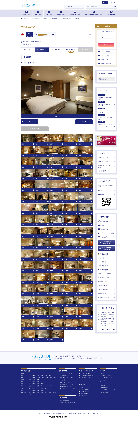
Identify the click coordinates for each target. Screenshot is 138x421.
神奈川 (34, 377)
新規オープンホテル (84, 387)
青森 (30, 375)
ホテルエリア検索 (104, 221)
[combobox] (99, 7)
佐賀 (34, 392)
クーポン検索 (106, 258)
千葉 (43, 377)
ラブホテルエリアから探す (106, 233)
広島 (34, 388)
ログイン (106, 45)
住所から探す (26, 13)
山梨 (34, 379)
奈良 (46, 386)
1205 (86, 122)
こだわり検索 (102, 237)
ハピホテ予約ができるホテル (105, 242)
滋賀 (42, 386)
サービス (102, 153)
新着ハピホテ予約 (84, 391)
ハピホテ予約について (106, 377)
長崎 (38, 392)
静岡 (38, 384)
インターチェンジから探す (66, 373)
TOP (27, 49)
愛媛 (38, 390)
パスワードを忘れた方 (106, 55)
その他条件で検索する (106, 297)
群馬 (55, 377)
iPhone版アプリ (106, 190)
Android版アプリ (106, 194)
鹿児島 (54, 392)
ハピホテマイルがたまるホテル (105, 248)
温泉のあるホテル (106, 293)
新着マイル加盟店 (84, 389)
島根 (42, 388)
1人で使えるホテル (106, 285)
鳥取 (38, 388)
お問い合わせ (96, 413)
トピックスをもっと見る (109, 127)
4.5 (35, 35)
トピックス (102, 90)
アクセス (56, 49)
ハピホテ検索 (103, 217)
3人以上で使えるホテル (106, 289)
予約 (85, 49)
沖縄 (30, 394)
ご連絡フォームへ (105, 329)
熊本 (42, 392)
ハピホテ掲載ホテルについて (107, 389)
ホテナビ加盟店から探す (65, 386)
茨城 (51, 377)
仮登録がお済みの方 (106, 63)
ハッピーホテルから (106, 308)
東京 (30, 377)
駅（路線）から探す (64, 375)
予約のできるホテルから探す (93, 13)
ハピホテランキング (106, 157)
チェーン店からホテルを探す (66, 391)
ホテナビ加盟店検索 (106, 266)
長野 (38, 379)
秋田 (34, 375)
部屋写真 (41, 49)
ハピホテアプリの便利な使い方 (87, 375)
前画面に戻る (30, 129)
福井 (38, 381)
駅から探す (38, 13)
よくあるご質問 (106, 171)
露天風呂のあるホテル (106, 277)
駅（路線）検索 (103, 229)
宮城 (46, 375)
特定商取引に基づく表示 (74, 413)
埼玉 (39, 377)
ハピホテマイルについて (106, 161)
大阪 (30, 386)
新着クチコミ (83, 395)
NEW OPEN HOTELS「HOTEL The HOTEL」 (106, 110)
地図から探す (61, 13)
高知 (42, 390)
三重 (42, 384)
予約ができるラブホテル (65, 382)
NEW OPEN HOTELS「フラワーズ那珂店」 (106, 103)
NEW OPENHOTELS (64, 400)
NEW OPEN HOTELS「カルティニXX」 (106, 97)
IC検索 (101, 225)
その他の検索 (111, 13)
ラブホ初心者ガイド (84, 373)
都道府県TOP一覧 (105, 73)
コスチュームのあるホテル (106, 273)
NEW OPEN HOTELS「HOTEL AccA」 (105, 117)
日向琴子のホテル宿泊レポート (67, 402)
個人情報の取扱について (59, 413)
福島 (50, 375)
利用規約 (48, 413)
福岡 (30, 392)
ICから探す (49, 13)
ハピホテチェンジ (104, 383)
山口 (46, 388)
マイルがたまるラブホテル (66, 384)
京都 (38, 386)
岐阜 (34, 384)
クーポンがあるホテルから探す (67, 388)
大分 (46, 392)
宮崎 (50, 392)
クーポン (70, 49)
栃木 (47, 377)
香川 (30, 390)
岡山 (30, 388)
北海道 (31, 373)
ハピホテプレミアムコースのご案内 (106, 166)
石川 (30, 381)
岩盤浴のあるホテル (106, 281)
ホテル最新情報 (83, 393)
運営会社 (41, 413)
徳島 (34, 390)
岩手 (42, 375)
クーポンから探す (75, 13)
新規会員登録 (104, 59)
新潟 (30, 379)
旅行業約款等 (86, 413)
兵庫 (34, 386)
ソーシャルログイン (106, 51)
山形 (38, 375)
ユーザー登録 (112, 3)
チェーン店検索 (106, 262)
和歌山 (50, 386)
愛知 (30, 384)
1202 (26, 122)
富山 (34, 381)
